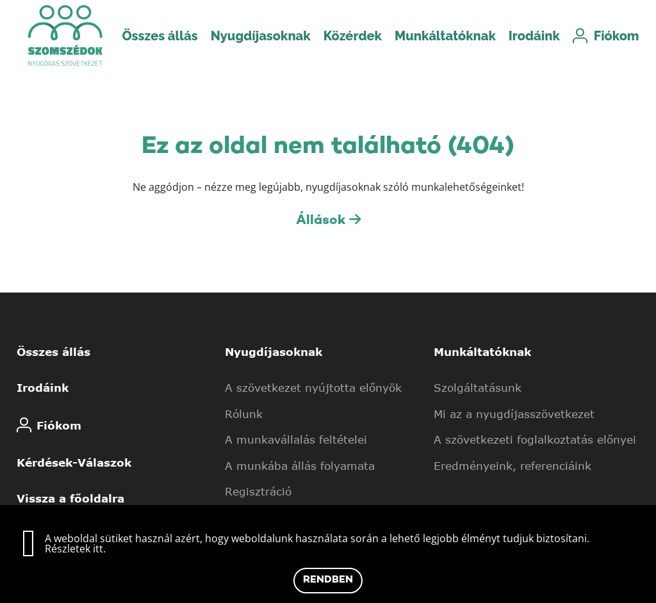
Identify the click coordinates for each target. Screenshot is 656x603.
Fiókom (600, 36)
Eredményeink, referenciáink (512, 465)
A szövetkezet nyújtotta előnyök (313, 387)
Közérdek (353, 36)
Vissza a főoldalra (70, 498)
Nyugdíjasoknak (261, 36)
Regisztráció (258, 491)
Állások (328, 220)
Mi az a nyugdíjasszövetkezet (514, 413)
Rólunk (244, 413)
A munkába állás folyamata (300, 465)
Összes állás (159, 36)
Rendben (328, 580)
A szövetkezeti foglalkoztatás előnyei (535, 439)
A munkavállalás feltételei (296, 439)
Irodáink (534, 36)
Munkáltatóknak (445, 36)
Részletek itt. (75, 548)
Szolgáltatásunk (477, 387)
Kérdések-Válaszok (74, 462)
